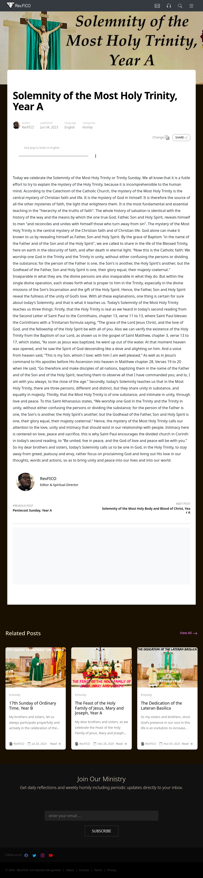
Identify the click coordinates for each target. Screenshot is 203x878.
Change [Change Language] (160, 137)
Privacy (112, 870)
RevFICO (28, 127)
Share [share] (181, 137)
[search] (179, 5)
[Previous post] (57, 507)
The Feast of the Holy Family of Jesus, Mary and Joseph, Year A (99, 708)
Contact (84, 870)
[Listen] (155, 5)
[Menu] (191, 5)
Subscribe (101, 831)
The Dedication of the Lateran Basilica (161, 705)
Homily (88, 127)
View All (189, 633)
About (70, 870)
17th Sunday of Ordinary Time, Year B (32, 705)
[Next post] (146, 507)
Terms (98, 870)
